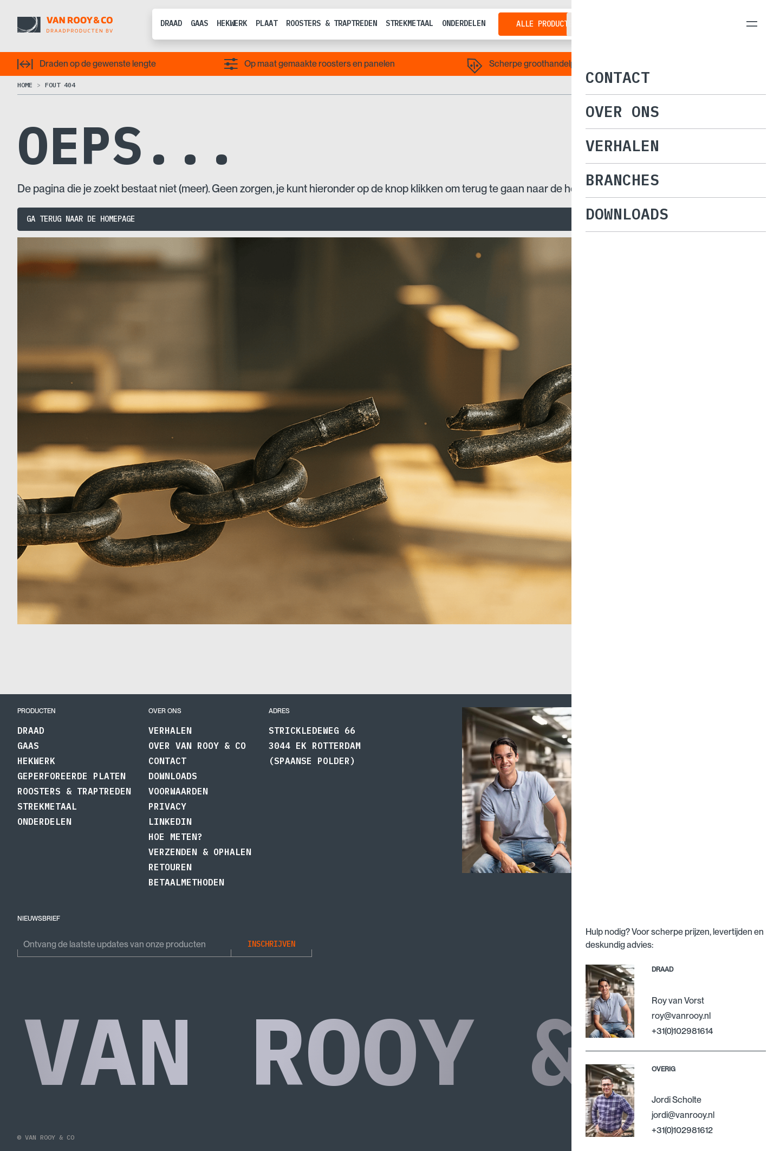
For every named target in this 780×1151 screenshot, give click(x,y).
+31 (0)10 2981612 (726, 866)
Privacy (167, 806)
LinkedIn (170, 821)
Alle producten (546, 24)
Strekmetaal (409, 23)
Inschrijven (271, 944)
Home (24, 85)
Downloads (172, 776)
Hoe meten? (175, 836)
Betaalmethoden (186, 882)
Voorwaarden (178, 791)
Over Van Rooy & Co (197, 745)
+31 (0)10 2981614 (631, 866)
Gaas (199, 23)
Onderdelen (463, 23)
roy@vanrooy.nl (628, 851)
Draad (171, 23)
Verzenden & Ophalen (199, 851)
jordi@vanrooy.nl (725, 851)
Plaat (266, 23)
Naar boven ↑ (740, 1137)
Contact (167, 760)
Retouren (170, 867)
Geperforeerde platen (71, 776)
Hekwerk (232, 23)
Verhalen (170, 730)
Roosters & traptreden (331, 23)
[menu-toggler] (752, 24)
